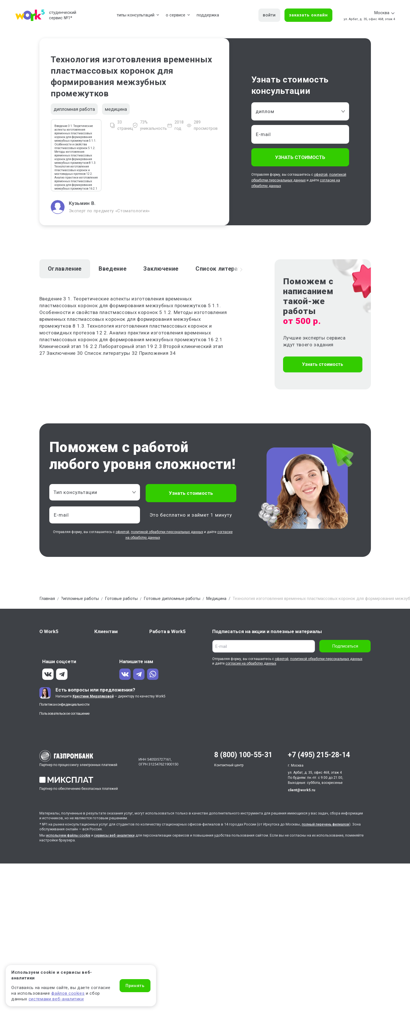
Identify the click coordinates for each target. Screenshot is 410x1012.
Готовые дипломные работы (172, 598)
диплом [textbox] (265, 111)
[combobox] (300, 111)
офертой (321, 175)
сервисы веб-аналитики (119, 835)
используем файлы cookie (70, 835)
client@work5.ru (301, 790)
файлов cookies (67, 993)
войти (269, 15)
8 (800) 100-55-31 (243, 755)
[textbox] (92, 492)
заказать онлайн (308, 15)
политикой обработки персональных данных (167, 532)
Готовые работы (121, 598)
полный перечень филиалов (327, 824)
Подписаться (345, 646)
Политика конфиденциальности (64, 704)
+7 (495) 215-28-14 (319, 755)
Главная (47, 598)
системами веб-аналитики (56, 999)
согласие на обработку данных (251, 663)
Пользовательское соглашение (64, 713)
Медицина (216, 598)
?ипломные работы (80, 598)
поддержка (208, 15)
